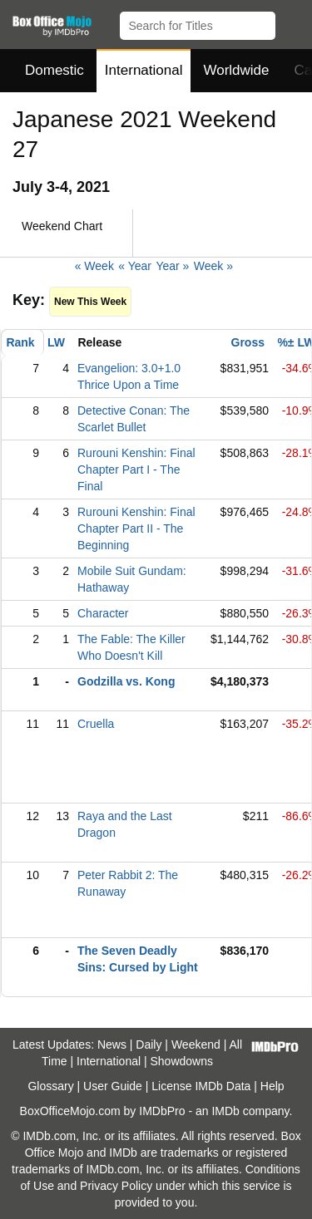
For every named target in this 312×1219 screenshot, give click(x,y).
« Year (134, 266)
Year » (172, 266)
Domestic (54, 70)
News (111, 1044)
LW (56, 342)
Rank (20, 342)
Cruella (95, 723)
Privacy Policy (116, 1185)
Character (102, 613)
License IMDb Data (200, 1086)
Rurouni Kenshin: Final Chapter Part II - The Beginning (136, 528)
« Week (94, 266)
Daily (148, 1044)
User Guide (112, 1086)
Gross (248, 342)
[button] (291, 22)
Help (272, 1086)
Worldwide (236, 70)
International (144, 70)
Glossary (50, 1086)
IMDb (225, 1111)
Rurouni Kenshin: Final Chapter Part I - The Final (136, 469)
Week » (213, 266)
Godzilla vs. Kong (126, 681)
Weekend (195, 1044)
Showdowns (182, 1061)
